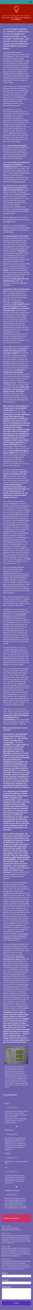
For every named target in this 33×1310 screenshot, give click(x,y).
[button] (30, 2)
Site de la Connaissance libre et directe (16, 15)
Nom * (5, 1273)
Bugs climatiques (18, 936)
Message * (7, 1287)
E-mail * (5, 1280)
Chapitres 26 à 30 (18, 182)
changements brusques (12, 938)
